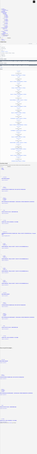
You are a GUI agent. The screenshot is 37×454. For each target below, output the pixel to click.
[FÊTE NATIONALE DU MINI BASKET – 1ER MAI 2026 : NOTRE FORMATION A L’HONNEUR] (5, 197)
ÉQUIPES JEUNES (4, 12)
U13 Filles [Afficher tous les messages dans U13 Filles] (4, 220)
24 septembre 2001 (6, 235)
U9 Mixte (6, 14)
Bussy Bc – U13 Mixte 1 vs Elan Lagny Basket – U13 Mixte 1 (18, 81)
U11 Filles (6, 15)
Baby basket (4, 13)
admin (3, 203)
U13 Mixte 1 (6, 19)
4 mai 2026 (5, 203)
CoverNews (10, 422)
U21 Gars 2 (6, 30)
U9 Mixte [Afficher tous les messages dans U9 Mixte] (4, 200)
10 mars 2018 (18, 101)
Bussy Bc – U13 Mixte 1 (5, 51)
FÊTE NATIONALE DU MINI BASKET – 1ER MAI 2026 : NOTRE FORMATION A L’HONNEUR (18, 201)
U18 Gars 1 (6, 26)
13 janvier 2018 (18, 126)
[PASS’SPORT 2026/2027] (5, 176)
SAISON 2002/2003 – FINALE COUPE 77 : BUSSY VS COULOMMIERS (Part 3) (15, 271)
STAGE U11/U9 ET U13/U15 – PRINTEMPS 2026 (10, 211)
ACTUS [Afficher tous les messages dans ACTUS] (4, 243)
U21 (3, 29)
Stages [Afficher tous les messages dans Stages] (4, 210)
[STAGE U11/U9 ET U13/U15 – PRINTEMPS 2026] (5, 209)
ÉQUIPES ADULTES (4, 27)
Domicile (4, 32)
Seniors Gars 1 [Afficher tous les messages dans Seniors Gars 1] (5, 231)
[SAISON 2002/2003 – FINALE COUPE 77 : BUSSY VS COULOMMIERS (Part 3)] (5, 266)
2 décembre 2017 (18, 138)
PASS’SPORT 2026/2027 (6, 178)
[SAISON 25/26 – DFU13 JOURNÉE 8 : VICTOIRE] (5, 219)
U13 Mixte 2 (6, 20)
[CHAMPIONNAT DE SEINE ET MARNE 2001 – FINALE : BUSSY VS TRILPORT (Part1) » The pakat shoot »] (5, 230)
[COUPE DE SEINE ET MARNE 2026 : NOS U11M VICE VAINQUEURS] (5, 186)
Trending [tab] (3, 169)
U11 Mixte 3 (6, 17)
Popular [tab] (3, 168)
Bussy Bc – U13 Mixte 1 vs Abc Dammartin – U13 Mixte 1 (19, 94)
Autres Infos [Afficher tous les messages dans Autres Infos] (4, 292)
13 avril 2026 (6, 223)
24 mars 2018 (18, 89)
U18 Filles (6, 25)
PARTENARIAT (4, 9)
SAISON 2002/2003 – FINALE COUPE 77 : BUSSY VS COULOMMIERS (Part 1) (15, 246)
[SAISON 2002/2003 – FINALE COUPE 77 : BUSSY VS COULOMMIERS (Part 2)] (5, 254)
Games (1, 67)
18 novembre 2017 (18, 150)
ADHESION (3, 34)
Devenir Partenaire (5, 10)
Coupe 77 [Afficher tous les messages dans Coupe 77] (4, 244)
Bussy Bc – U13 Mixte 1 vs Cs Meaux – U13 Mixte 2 (18, 112)
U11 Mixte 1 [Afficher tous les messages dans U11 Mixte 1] (5, 198)
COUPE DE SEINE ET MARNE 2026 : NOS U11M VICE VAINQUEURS (14, 189)
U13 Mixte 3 (6, 21)
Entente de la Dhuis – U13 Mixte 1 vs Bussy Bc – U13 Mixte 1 (18, 142)
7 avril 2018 (18, 76)
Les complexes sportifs (5, 35)
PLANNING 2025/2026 (5, 33)
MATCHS (3, 31)
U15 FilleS (6, 22)
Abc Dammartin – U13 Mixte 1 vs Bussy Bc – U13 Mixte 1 (18, 118)
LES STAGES (3, 11)
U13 (3, 18)
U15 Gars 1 (6, 23)
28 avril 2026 (6, 213)
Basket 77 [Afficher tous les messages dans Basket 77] (4, 302)
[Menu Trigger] (34, 2)
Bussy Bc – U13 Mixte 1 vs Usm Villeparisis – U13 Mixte (18, 106)
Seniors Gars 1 (5, 28)
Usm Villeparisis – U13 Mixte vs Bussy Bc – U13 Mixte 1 (18, 130)
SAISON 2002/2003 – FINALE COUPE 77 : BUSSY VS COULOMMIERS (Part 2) (15, 258)
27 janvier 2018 (18, 114)
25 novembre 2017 (18, 144)
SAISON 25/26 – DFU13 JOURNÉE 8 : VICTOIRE (10, 221)
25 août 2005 (6, 260)
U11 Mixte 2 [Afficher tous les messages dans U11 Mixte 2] (5, 199)
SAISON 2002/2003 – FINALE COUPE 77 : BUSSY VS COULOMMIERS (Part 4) (15, 283)
